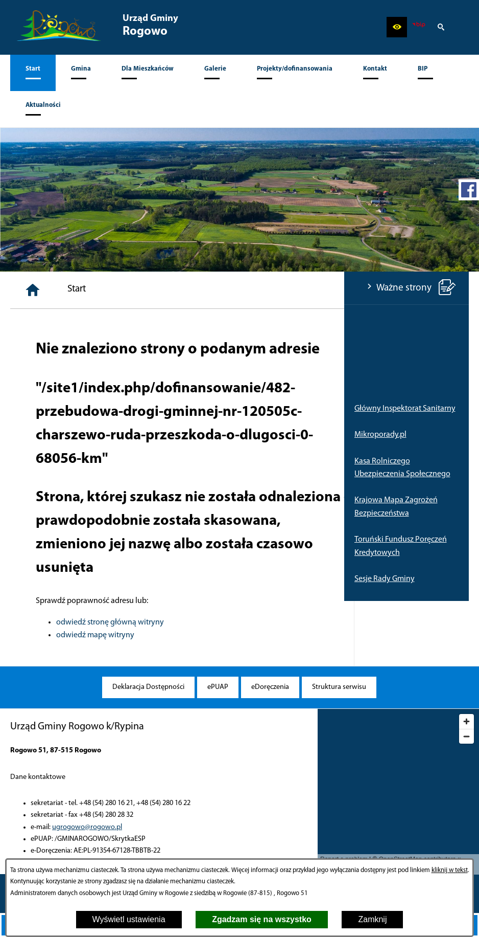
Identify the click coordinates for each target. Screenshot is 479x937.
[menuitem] (33, 73)
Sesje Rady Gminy (40, 579)
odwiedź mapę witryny (211, 635)
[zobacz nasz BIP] (419, 27)
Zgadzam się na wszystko (262, 919)
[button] (397, 27)
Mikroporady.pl (36, 435)
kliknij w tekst (450, 870)
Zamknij (372, 919)
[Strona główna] (148, 290)
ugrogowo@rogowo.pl (87, 827)
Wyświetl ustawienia (128, 919)
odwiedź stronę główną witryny (225, 622)
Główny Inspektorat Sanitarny (60, 409)
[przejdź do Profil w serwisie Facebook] (469, 190)
